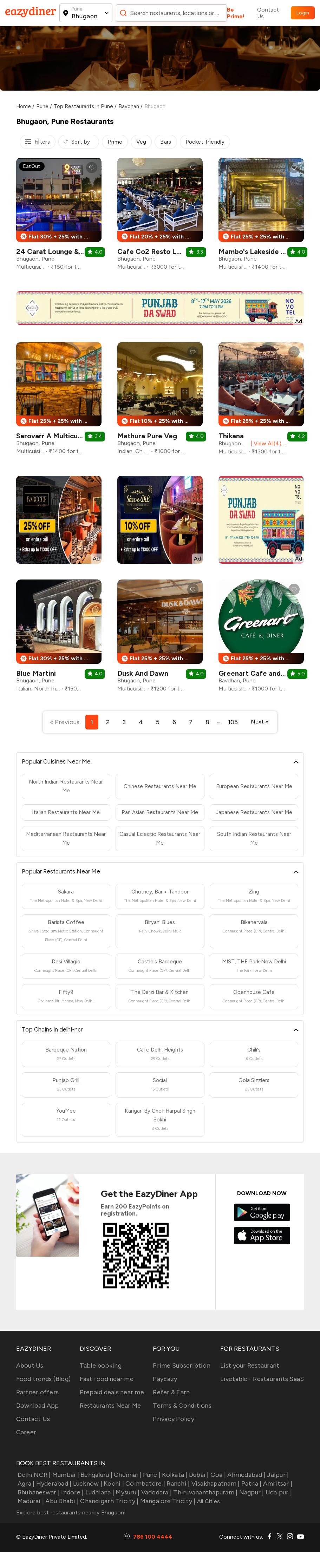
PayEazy (165, 1379)
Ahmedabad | (246, 1475)
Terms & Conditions (182, 1405)
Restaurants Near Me (110, 1405)
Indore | (72, 1492)
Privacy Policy (173, 1419)
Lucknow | (86, 1483)
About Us (30, 1365)
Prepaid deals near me (112, 1392)
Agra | (25, 1483)
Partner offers (37, 1392)
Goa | (217, 1475)
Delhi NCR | (33, 1475)
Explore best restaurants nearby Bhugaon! (71, 1512)
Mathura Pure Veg (147, 436)
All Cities (207, 1501)
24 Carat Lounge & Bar (54, 251)
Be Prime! (235, 13)
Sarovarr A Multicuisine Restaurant (73, 436)
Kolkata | (174, 1475)
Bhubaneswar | (38, 1492)
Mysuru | (126, 1492)
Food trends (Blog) (43, 1379)
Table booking (101, 1365)
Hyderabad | (52, 1483)
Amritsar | (276, 1483)
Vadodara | (155, 1492)
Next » (259, 721)
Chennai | (127, 1475)
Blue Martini (36, 673)
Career (26, 1432)
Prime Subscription (181, 1365)
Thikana (231, 436)
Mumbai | (65, 1475)
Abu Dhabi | (61, 1501)
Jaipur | (277, 1475)
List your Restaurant (249, 1365)
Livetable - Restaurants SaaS (262, 1379)
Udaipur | (278, 1492)
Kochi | (113, 1483)
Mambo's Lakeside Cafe (257, 251)
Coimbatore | (144, 1483)
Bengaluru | (95, 1475)
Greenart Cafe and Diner (259, 673)
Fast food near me (106, 1379)
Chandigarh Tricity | (108, 1501)
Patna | (250, 1483)
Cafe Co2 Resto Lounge (157, 251)
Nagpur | (250, 1492)
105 (233, 722)
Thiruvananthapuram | (204, 1492)
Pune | (151, 1475)
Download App (37, 1405)
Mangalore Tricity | (166, 1501)
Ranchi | (177, 1483)
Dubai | (198, 1475)
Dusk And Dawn (142, 673)
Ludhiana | (99, 1492)
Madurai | (30, 1501)
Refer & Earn (171, 1392)
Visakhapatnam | (215, 1483)
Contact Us (268, 13)
